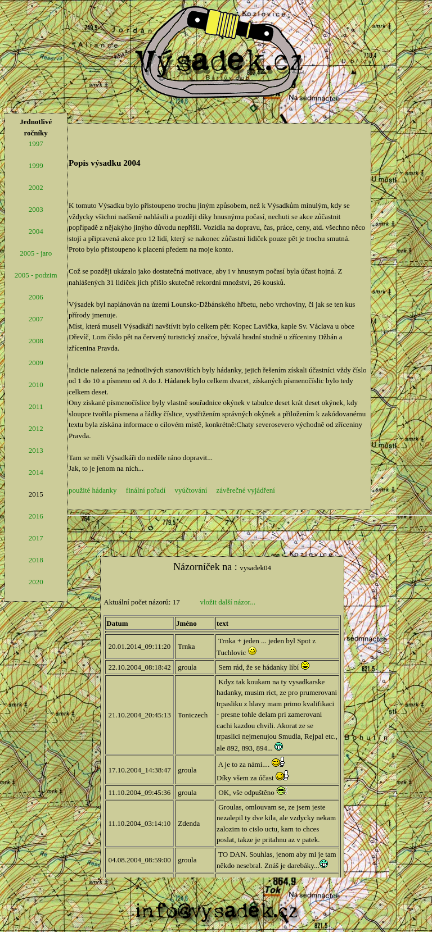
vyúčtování (191, 490)
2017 (36, 538)
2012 (36, 428)
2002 (36, 187)
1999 (36, 165)
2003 (36, 209)
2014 (36, 472)
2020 (36, 582)
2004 (36, 231)
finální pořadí (145, 490)
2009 (36, 362)
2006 (36, 297)
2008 (36, 341)
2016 (36, 516)
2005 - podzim (36, 275)
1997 (36, 143)
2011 (36, 406)
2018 (36, 560)
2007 (36, 319)
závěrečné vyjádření (246, 490)
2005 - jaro (36, 253)
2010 (36, 384)
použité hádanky (93, 490)
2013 (36, 450)
